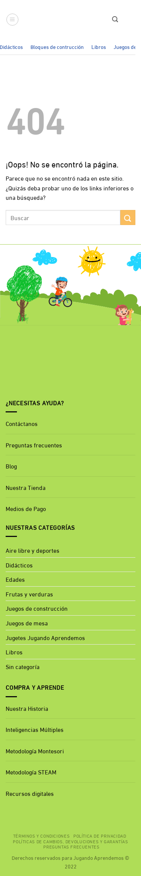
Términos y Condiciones (41, 835)
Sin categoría (22, 666)
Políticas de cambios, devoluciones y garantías (70, 841)
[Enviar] (127, 217)
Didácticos (19, 564)
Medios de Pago (26, 508)
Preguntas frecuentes (34, 444)
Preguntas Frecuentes (71, 846)
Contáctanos (22, 423)
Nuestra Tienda (25, 487)
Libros (98, 46)
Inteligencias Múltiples (35, 729)
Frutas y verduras (29, 593)
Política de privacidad (99, 835)
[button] (12, 20)
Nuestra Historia (27, 708)
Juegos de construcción (37, 608)
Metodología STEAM (31, 771)
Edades (15, 579)
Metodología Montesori (35, 750)
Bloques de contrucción (57, 46)
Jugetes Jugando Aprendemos (45, 637)
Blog (11, 465)
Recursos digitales (30, 793)
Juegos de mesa (27, 622)
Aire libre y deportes (32, 550)
